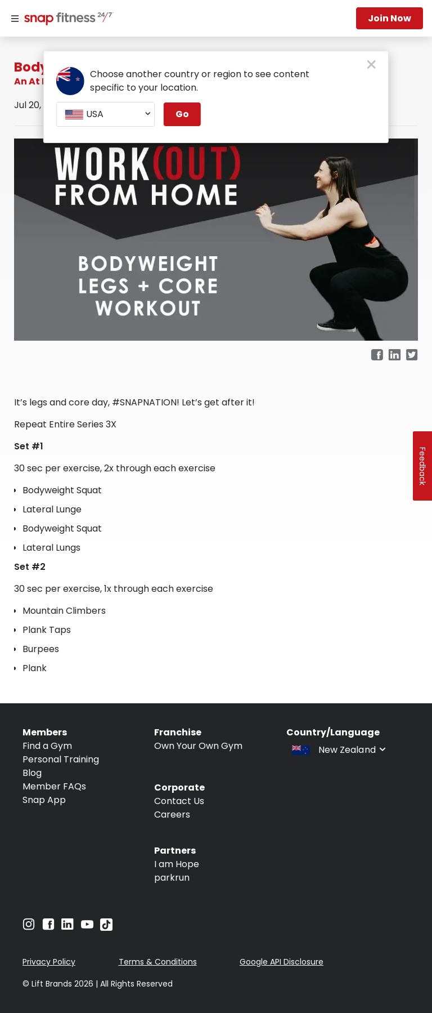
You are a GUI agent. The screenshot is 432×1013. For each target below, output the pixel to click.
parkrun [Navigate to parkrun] (172, 877)
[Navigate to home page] (66, 19)
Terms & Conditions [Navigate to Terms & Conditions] (158, 961)
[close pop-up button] (371, 65)
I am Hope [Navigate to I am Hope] (176, 864)
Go (182, 114)
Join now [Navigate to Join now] (389, 18)
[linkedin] (394, 355)
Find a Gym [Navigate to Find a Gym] (47, 745)
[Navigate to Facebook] (48, 927)
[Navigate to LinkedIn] (67, 926)
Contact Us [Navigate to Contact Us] (179, 801)
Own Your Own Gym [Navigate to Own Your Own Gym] (198, 745)
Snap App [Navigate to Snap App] (44, 799)
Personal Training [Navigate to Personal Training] (60, 759)
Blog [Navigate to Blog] (32, 772)
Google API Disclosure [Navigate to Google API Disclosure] (281, 961)
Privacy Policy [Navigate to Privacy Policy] (48, 961)
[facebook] (377, 355)
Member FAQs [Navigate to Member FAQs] (54, 786)
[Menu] (15, 18)
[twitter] (412, 355)
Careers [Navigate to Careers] (172, 814)
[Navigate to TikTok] (106, 927)
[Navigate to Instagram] (28, 927)
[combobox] (105, 114)
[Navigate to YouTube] (87, 927)
